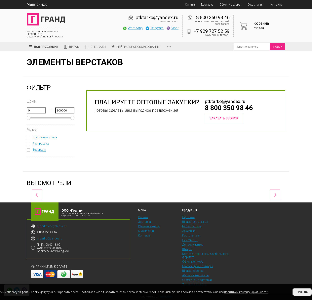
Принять (302, 292)
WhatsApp (133, 28)
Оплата (190, 4)
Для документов (193, 244)
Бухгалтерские (191, 226)
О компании (255, 4)
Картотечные (190, 235)
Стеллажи (98, 46)
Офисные (188, 217)
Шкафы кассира (193, 270)
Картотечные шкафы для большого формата (205, 255)
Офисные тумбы (193, 261)
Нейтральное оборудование (138, 46)
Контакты (275, 4)
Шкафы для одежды (195, 221)
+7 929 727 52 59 (211, 31)
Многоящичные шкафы (197, 266)
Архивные (188, 231)
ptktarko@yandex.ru (157, 17)
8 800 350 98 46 (212, 17)
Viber (172, 28)
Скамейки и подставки (197, 279)
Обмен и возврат (230, 4)
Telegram (154, 28)
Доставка (207, 4)
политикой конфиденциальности (246, 292)
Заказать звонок (224, 118)
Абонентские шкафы (195, 275)
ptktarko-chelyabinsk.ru (51, 226)
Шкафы (74, 46)
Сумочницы (190, 240)
